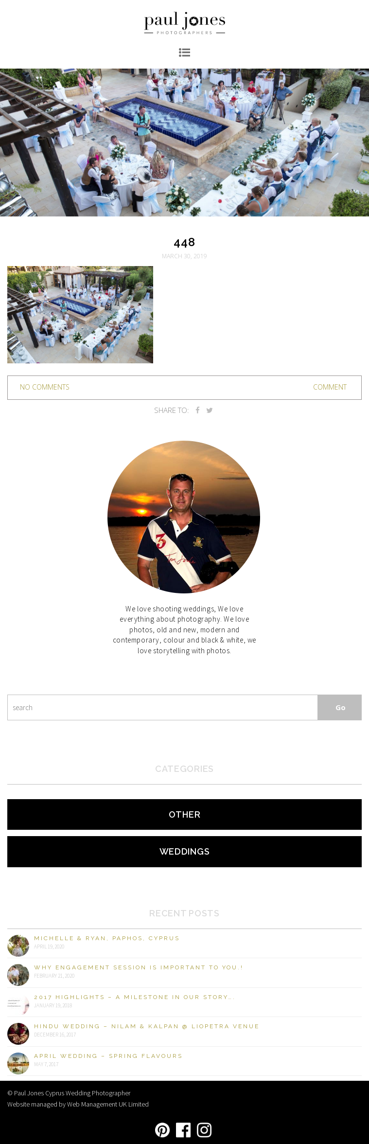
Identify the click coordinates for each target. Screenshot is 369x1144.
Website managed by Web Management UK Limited (78, 1104)
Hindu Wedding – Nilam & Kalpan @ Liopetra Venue (147, 1026)
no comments (45, 387)
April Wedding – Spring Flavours (108, 1056)
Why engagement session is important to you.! (139, 967)
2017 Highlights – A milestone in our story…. (135, 997)
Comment (330, 387)
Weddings (184, 851)
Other (185, 814)
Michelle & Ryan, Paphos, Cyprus (107, 938)
